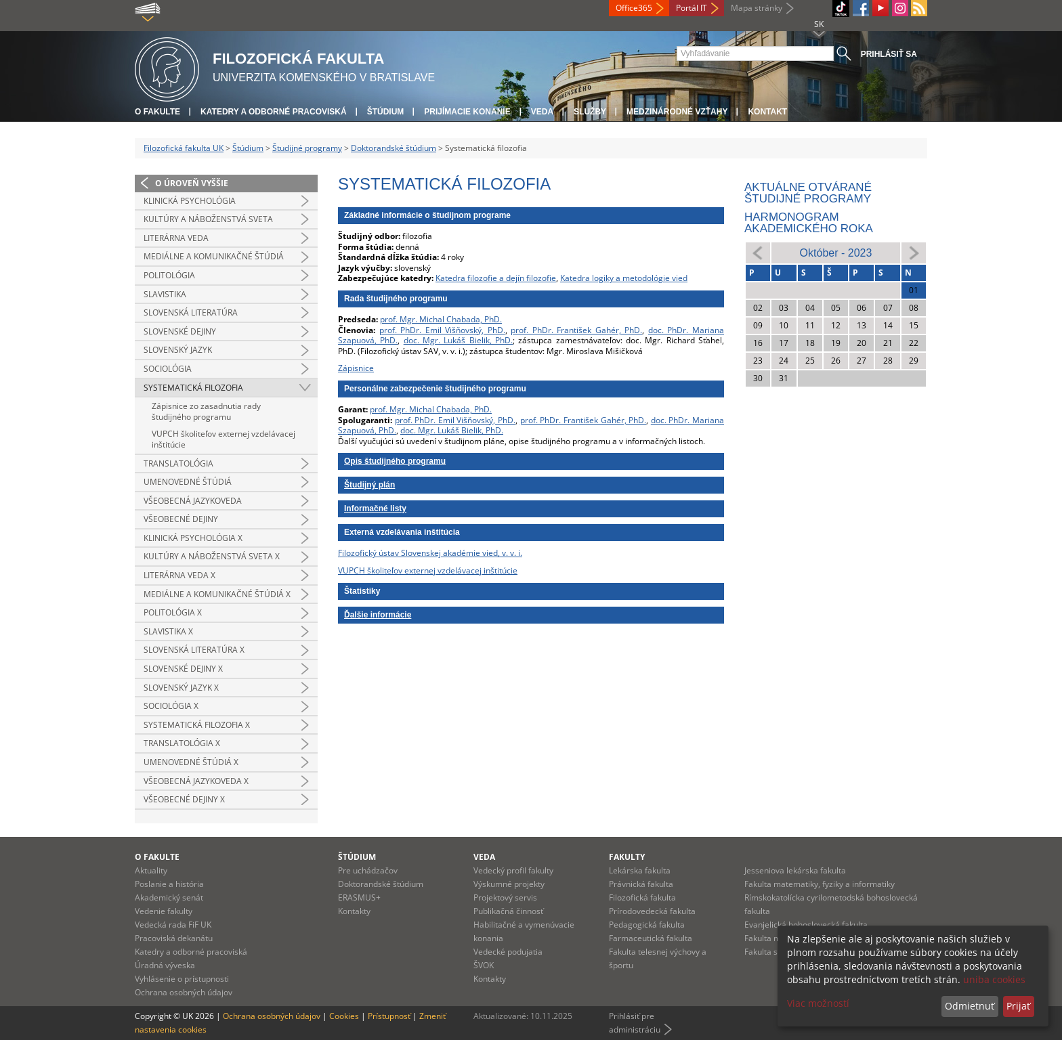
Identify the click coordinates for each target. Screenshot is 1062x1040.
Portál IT (691, 8)
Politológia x (173, 612)
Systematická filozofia (193, 387)
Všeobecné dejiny (181, 519)
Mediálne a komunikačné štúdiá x (217, 594)
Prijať (1018, 1005)
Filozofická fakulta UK (184, 148)
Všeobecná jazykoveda (193, 500)
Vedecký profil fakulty (513, 870)
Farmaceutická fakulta (650, 938)
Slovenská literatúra (191, 312)
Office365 (634, 8)
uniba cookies (994, 979)
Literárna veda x (179, 575)
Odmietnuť (969, 1005)
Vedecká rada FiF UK (173, 924)
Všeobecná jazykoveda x (196, 781)
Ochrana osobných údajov (183, 992)
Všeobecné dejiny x (184, 799)
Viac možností (818, 1003)
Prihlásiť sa (889, 54)
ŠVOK (483, 965)
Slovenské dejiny (180, 331)
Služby (590, 111)
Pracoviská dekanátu (174, 938)
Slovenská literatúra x (194, 649)
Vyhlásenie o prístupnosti (182, 978)
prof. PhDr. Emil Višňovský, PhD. (442, 330)
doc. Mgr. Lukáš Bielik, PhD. (458, 340)
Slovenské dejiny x (183, 668)
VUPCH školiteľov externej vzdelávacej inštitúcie (223, 439)
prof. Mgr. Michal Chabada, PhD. (441, 319)
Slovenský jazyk (178, 349)
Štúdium (385, 111)
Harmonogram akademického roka (808, 223)
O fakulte (157, 111)
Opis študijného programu (395, 461)
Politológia (169, 275)
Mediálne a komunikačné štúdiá (214, 256)
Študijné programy (307, 148)
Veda (542, 111)
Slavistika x (168, 631)
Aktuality (151, 870)
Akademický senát (169, 897)
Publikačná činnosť (508, 911)
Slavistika (165, 294)
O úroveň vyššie (191, 183)
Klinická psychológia (190, 201)
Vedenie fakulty (163, 911)
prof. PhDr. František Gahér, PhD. (576, 330)
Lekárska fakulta (640, 870)
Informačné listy (375, 508)
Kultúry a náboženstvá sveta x (212, 556)
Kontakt (767, 111)
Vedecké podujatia (508, 951)
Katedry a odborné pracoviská (273, 111)
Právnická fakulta (641, 884)
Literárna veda (176, 238)
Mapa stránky (756, 8)
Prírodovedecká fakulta (652, 911)
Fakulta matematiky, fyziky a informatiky (819, 884)
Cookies (344, 1016)
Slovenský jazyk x (181, 687)
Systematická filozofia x (197, 725)
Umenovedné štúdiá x (191, 762)
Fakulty (627, 857)
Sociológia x (171, 706)
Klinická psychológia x (193, 538)
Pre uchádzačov (368, 870)
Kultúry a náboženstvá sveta (208, 219)
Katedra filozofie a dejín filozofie (496, 278)
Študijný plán (369, 485)
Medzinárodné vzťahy (676, 111)
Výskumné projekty (509, 884)
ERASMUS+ (359, 897)
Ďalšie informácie (377, 615)
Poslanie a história (169, 884)
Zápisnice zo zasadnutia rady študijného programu (206, 411)
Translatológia (178, 463)
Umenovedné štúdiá (188, 482)
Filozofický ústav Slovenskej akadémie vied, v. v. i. (430, 553)
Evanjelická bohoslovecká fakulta (806, 924)
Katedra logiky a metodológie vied (623, 278)
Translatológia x (182, 743)
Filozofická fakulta (642, 897)
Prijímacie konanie (467, 111)
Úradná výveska (165, 965)
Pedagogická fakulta (647, 924)
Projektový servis (505, 897)
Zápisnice (356, 368)
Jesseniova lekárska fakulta (795, 870)
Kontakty (354, 911)
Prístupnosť (389, 1016)
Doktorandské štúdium (393, 148)
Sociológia (168, 368)
